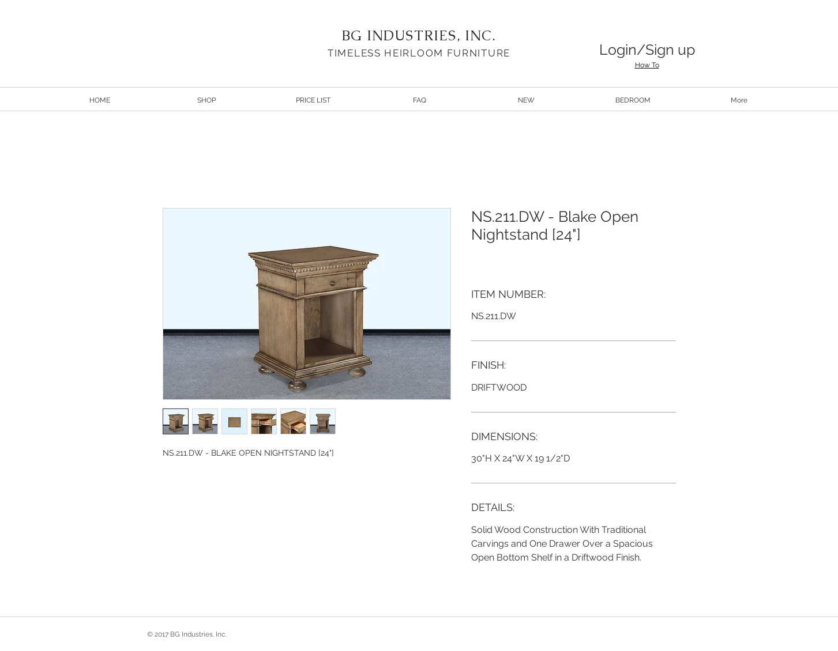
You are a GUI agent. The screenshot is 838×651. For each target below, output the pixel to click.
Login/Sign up (647, 49)
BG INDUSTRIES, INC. (419, 35)
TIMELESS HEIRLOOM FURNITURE (419, 53)
